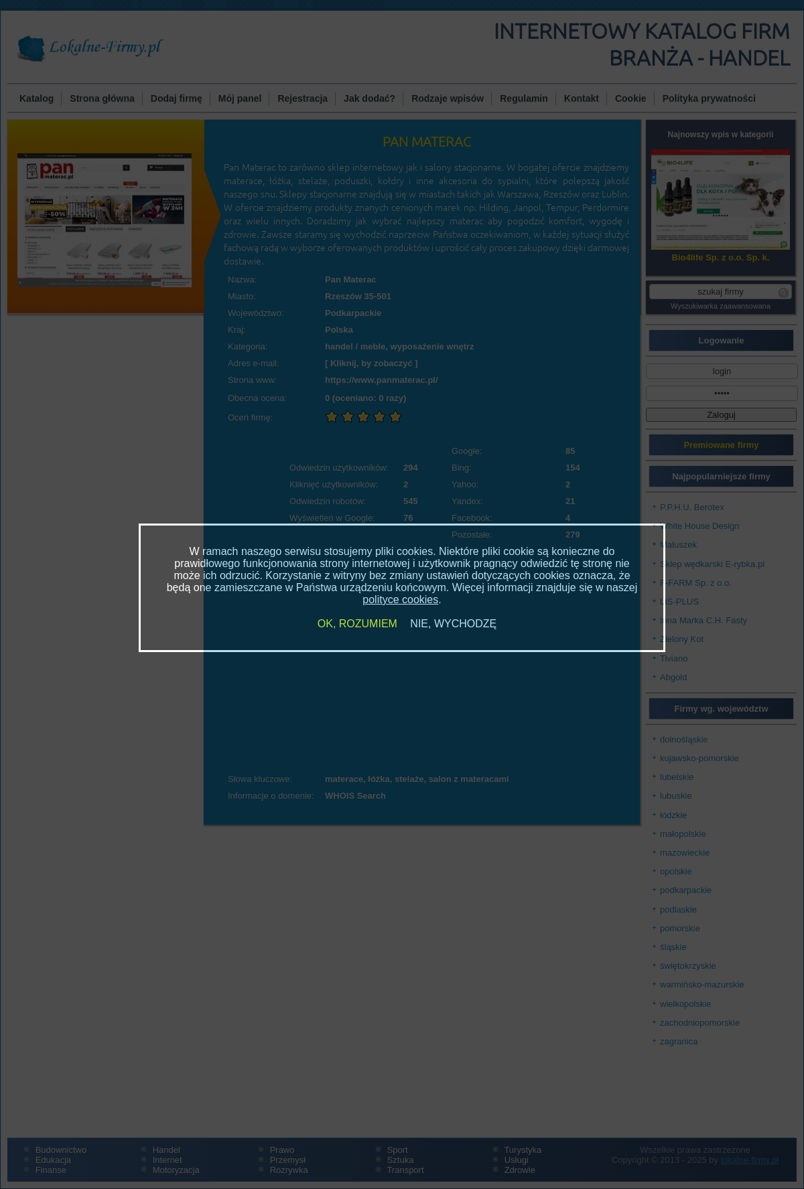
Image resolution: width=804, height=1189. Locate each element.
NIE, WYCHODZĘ (453, 623)
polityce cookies (400, 599)
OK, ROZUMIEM (357, 623)
